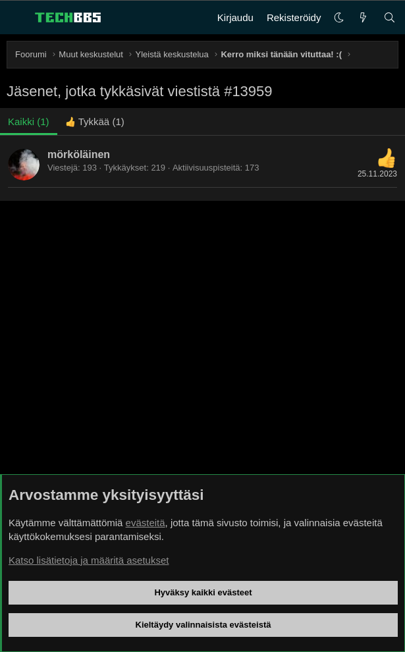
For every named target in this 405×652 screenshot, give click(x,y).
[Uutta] (363, 17)
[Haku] (389, 17)
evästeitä (145, 522)
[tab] (94, 121)
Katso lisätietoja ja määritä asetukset (89, 560)
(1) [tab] (28, 121)
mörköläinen (78, 154)
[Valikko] (17, 18)
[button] (338, 17)
